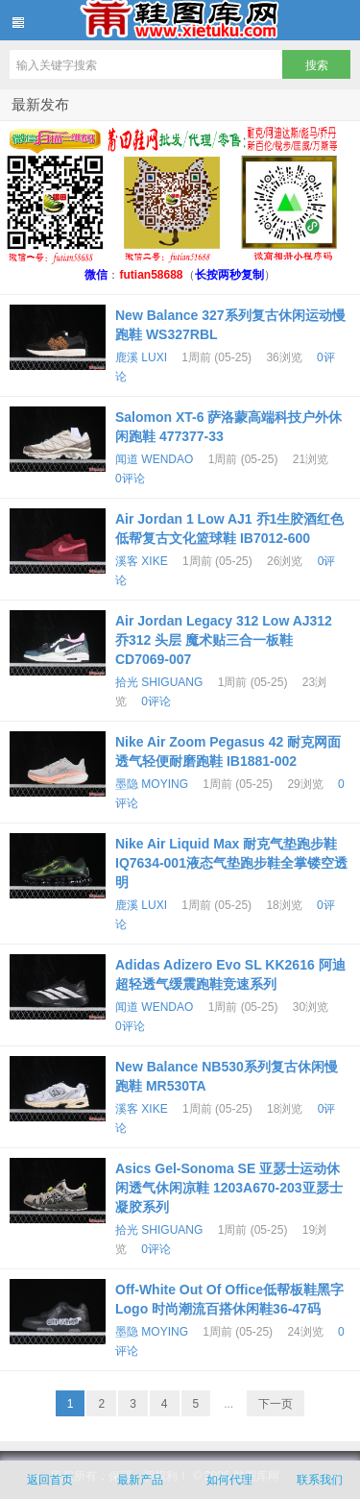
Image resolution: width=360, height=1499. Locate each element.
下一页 (275, 1404)
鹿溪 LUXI (141, 357)
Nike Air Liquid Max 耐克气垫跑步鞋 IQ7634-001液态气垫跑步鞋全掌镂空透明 (231, 863)
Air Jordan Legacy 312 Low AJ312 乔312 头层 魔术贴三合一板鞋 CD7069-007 (223, 640)
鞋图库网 (180, 20)
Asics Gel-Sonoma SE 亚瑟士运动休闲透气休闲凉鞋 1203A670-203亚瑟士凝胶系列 (229, 1188)
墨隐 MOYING (151, 784)
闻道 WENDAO (154, 459)
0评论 (130, 478)
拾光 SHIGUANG (159, 682)
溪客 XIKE (141, 561)
